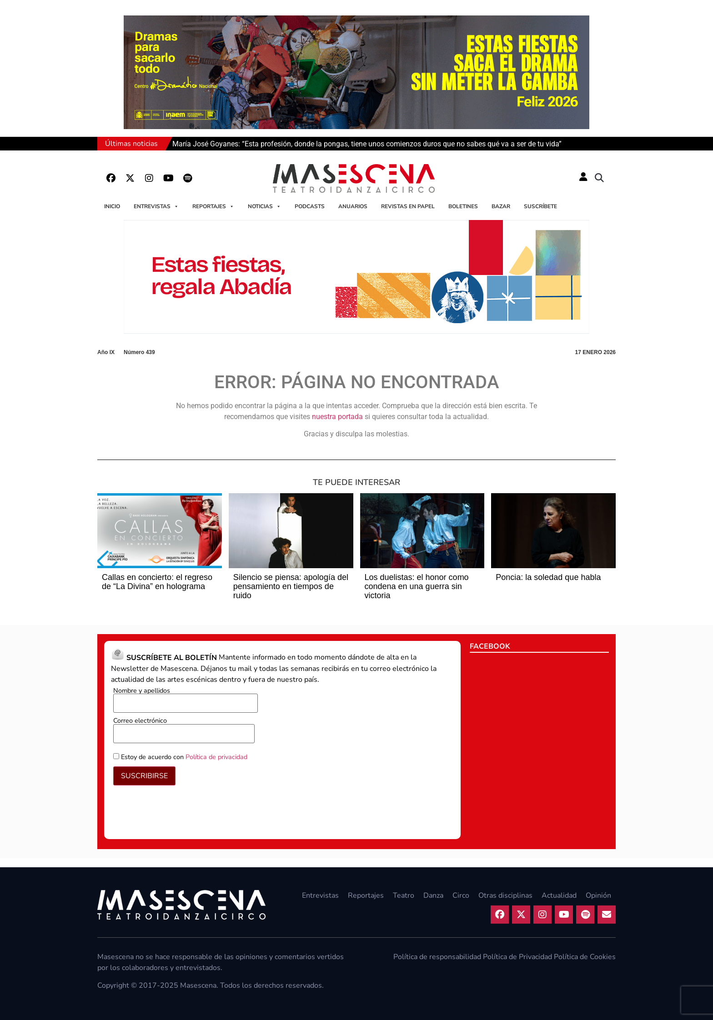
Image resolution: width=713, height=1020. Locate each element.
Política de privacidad (216, 756)
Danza (433, 895)
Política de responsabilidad (437, 957)
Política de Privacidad (517, 957)
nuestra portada (337, 416)
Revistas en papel (408, 206)
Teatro (403, 895)
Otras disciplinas (505, 895)
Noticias (264, 206)
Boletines (463, 206)
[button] (599, 178)
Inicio (112, 206)
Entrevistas (156, 206)
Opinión (598, 895)
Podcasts (310, 206)
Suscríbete (540, 206)
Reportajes (213, 206)
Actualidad (559, 895)
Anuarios (352, 206)
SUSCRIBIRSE (144, 776)
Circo (460, 895)
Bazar (501, 206)
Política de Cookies (585, 957)
